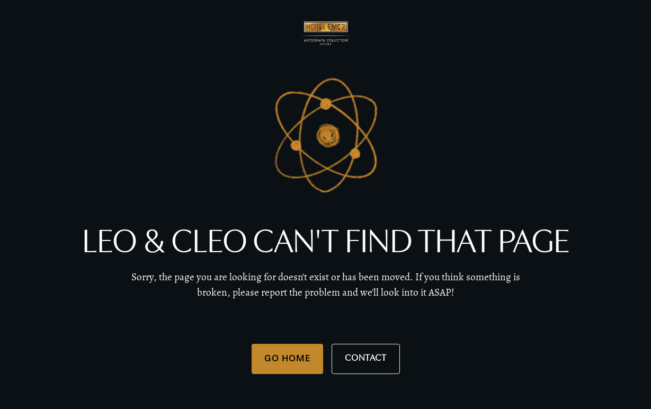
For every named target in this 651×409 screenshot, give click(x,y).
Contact (366, 358)
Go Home (287, 358)
